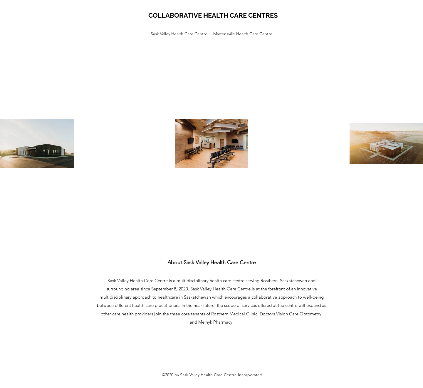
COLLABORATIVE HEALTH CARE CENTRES (213, 15)
